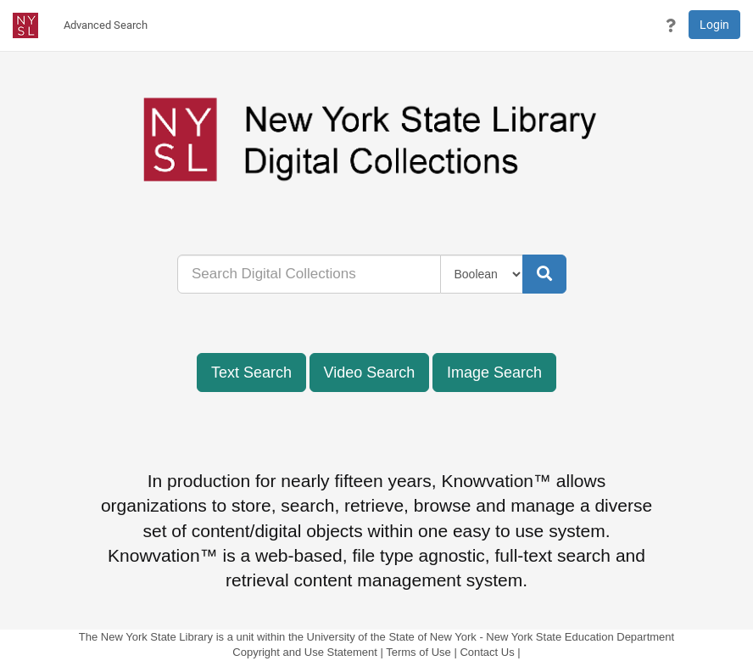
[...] (309, 274)
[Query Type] (482, 274)
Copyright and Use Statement (304, 652)
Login (714, 24)
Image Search (494, 372)
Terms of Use (418, 652)
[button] (671, 25)
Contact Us (487, 652)
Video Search (370, 372)
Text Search (251, 372)
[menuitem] (105, 25)
